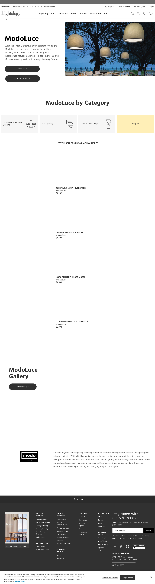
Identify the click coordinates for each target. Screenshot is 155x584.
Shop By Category (19, 78)
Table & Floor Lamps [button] (96, 124)
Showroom (5, 6)
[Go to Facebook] (115, 547)
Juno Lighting (102, 541)
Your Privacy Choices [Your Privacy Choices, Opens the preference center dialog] (110, 578)
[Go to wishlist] (145, 13)
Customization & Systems (63, 539)
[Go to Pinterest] (121, 547)
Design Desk (61, 519)
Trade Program (139, 6)
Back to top (77, 500)
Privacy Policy (117, 538)
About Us (82, 517)
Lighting (43, 14)
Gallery (100, 520)
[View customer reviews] (139, 547)
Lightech (101, 548)
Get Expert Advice (43, 550)
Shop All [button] (135, 124)
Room (74, 14)
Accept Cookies (127, 578)
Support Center (33, 6)
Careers (81, 529)
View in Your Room (64, 544)
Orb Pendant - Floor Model (69, 233)
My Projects (109, 6)
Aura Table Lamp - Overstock (71, 188)
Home (3, 20)
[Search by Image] (138, 14)
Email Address (120, 531)
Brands (83, 14)
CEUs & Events (62, 535)
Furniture (63, 14)
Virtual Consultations (62, 524)
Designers (101, 527)
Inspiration (95, 14)
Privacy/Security (42, 529)
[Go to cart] (151, 13)
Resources (60, 559)
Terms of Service (132, 538)
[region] (77, 577)
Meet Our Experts (82, 525)
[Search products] (132, 13)
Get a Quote (40, 547)
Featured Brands (10, 20)
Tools (59, 555)
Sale (106, 14)
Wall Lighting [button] (58, 124)
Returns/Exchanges (43, 523)
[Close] (151, 577)
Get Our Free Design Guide (16, 546)
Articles (100, 517)
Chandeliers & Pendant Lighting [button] (19, 124)
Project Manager (63, 528)
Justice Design (103, 545)
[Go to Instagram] (128, 547)
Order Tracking (124, 6)
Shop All (18, 68)
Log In (151, 6)
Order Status (40, 537)
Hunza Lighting (103, 538)
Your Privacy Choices (40, 534)
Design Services (18, 6)
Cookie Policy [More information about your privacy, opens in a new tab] (20, 581)
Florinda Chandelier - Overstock (73, 322)
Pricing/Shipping (42, 526)
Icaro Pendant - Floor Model (70, 277)
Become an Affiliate (83, 534)
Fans (53, 14)
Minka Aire (101, 551)
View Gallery (23, 387)
